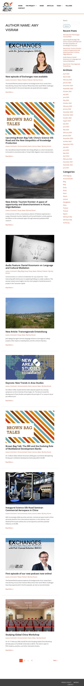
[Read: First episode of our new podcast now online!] (30, 554)
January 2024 (67, 109)
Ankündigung (67, 176)
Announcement (22, 146)
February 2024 (67, 106)
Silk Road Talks (67, 217)
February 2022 (67, 159)
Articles (49, 7)
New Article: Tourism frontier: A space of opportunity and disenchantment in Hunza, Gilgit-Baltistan (28, 204)
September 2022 (68, 144)
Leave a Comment (11, 80)
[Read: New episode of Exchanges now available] (30, 57)
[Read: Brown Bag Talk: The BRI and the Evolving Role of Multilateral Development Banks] (30, 427)
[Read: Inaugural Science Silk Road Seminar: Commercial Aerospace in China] (30, 488)
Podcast (24, 80)
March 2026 (66, 77)
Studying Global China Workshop (22, 634)
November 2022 (68, 138)
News (41, 7)
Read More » (9, 92)
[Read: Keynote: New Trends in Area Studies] (30, 367)
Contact (76, 7)
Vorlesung (66, 223)
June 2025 (66, 97)
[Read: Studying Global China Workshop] (30, 615)
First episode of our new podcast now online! (29, 573)
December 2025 (68, 86)
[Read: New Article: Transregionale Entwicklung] (30, 313)
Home (20, 7)
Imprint (72, 682)
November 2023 (68, 115)
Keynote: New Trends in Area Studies (25, 382)
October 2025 (67, 91)
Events (65, 196)
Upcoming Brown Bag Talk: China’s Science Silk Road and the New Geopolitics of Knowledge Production (29, 140)
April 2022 (66, 156)
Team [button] (58, 7)
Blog (19, 271)
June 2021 (66, 168)
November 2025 (68, 88)
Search (65, 20)
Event (30, 146)
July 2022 (65, 147)
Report (65, 214)
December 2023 (68, 112)
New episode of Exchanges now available (27, 76)
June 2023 (66, 127)
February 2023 (67, 132)
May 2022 (66, 153)
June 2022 (66, 150)
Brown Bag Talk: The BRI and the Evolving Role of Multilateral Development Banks (29, 447)
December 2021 (68, 162)
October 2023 (67, 118)
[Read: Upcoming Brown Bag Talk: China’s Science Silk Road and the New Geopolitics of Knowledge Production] (30, 118)
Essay (19, 210)
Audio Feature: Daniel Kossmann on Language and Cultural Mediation (29, 266)
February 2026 (67, 80)
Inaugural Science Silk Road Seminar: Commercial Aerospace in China (24, 509)
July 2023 (65, 124)
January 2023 (67, 135)
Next (55, 660)
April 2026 (66, 74)
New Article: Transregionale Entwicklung (26, 331)
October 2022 (67, 141)
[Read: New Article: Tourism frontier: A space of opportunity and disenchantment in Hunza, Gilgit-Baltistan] (30, 182)
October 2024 (67, 103)
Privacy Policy (63, 682)
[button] (35, 7)
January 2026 (67, 83)
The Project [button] (31, 7)
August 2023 (67, 121)
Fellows (66, 7)
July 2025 (65, 94)
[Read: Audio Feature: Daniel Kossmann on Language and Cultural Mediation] (30, 248)
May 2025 (66, 100)
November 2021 (68, 165)
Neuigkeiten (66, 202)
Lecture (34, 146)
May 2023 (66, 130)
